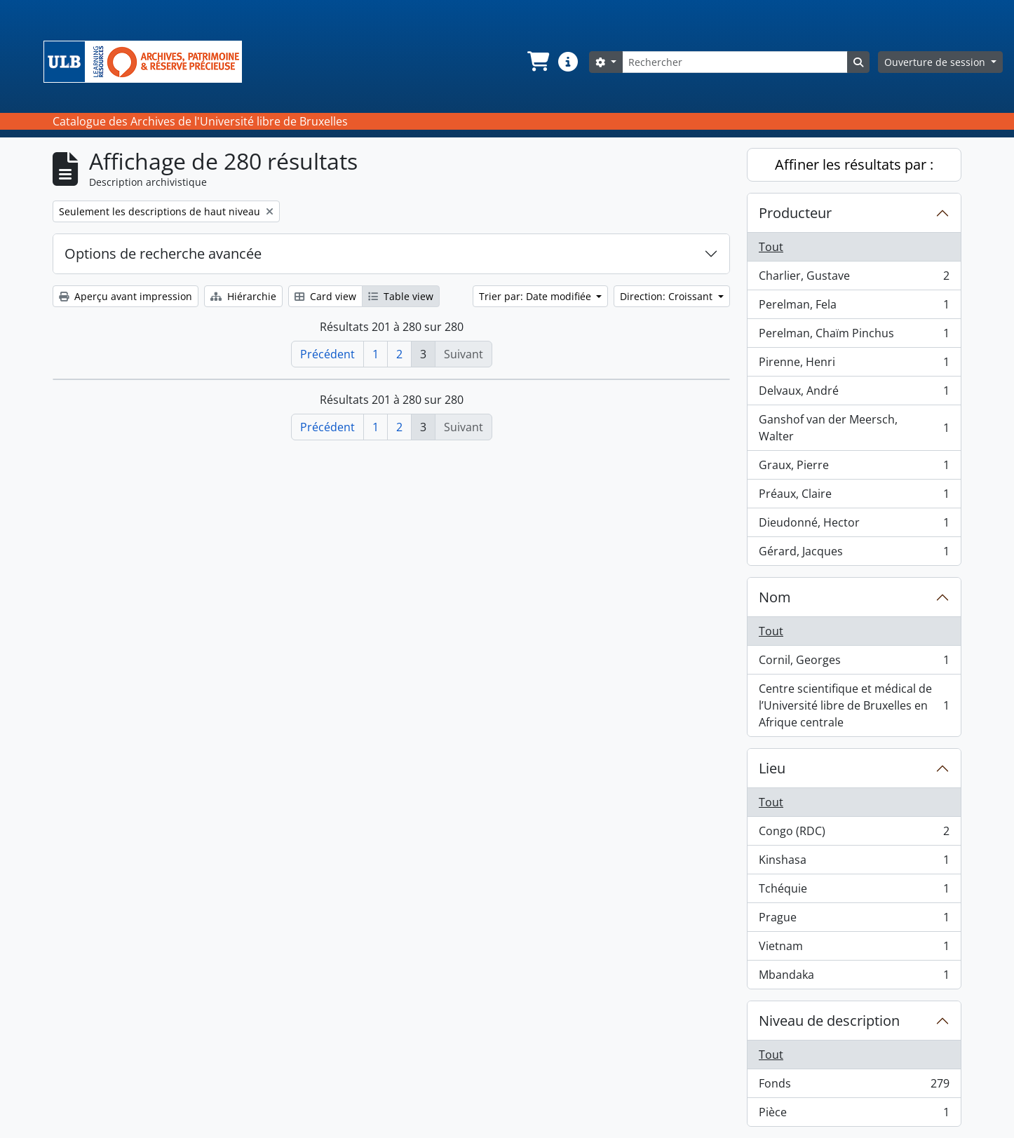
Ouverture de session (936, 62)
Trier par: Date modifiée (536, 296)
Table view (400, 296)
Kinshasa (853, 862)
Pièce (853, 1115)
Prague (853, 920)
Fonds (853, 1086)
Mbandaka (853, 977)
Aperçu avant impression (125, 296)
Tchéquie (853, 891)
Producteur (795, 212)
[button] (537, 61)
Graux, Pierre (853, 468)
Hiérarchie (243, 296)
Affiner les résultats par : (854, 164)
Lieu (772, 768)
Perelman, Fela (853, 307)
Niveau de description (829, 1020)
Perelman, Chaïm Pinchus (853, 336)
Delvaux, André (853, 393)
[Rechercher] (735, 62)
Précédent (327, 354)
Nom (775, 597)
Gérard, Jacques (853, 554)
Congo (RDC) (853, 834)
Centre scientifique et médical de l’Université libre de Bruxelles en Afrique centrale (853, 705)
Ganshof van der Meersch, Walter (853, 428)
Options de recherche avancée (163, 253)
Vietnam (853, 949)
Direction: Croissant (667, 296)
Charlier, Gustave (853, 278)
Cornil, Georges (853, 663)
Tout (771, 247)
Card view (325, 296)
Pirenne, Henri (853, 365)
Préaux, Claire (853, 496)
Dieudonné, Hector (853, 525)
